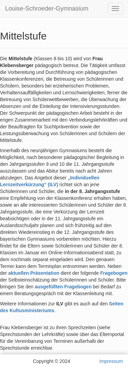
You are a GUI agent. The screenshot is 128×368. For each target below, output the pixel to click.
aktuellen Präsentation (33, 273)
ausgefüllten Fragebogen (63, 286)
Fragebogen (113, 273)
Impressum (111, 361)
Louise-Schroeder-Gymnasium (46, 8)
